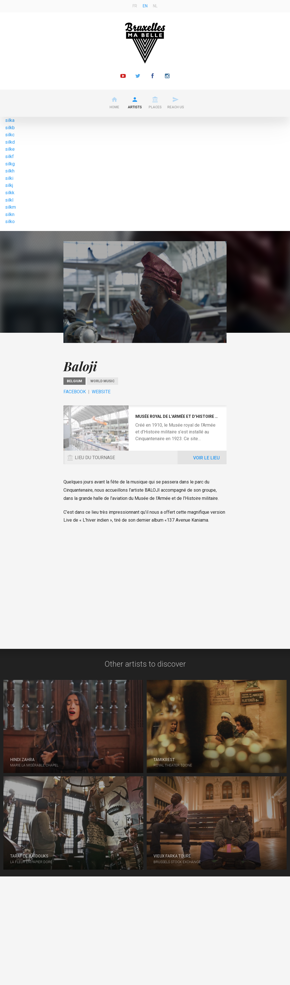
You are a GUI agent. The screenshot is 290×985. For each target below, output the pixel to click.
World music (102, 381)
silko (10, 221)
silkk (9, 192)
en (145, 6)
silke (10, 149)
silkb (10, 127)
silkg (10, 164)
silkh (9, 171)
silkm (10, 207)
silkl (9, 200)
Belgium (74, 381)
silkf (9, 156)
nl (155, 6)
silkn (9, 214)
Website (101, 391)
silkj (9, 185)
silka (9, 120)
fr (135, 6)
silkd (10, 142)
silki (9, 178)
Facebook (74, 391)
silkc (9, 134)
